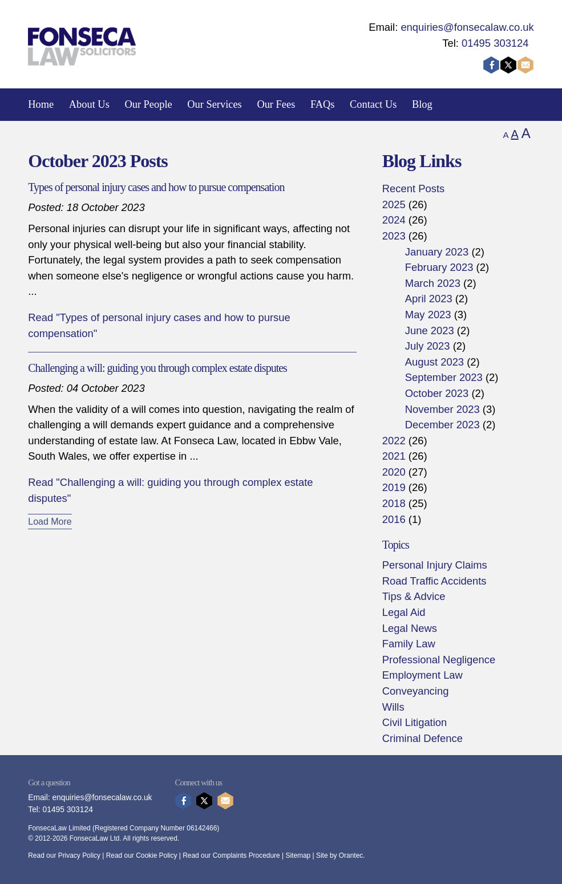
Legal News (409, 628)
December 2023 (442, 425)
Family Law (408, 644)
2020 (394, 472)
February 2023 (439, 267)
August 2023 (434, 362)
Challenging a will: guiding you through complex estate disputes (157, 368)
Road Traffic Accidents (434, 581)
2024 (394, 220)
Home (41, 104)
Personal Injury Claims (434, 565)
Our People (148, 104)
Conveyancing (415, 691)
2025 (394, 204)
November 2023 (442, 409)
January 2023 (436, 252)
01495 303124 (495, 43)
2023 (394, 236)
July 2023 (427, 346)
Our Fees (276, 104)
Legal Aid (404, 612)
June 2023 (429, 330)
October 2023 (436, 393)
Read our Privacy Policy (64, 855)
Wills (393, 707)
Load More (50, 521)
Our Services (214, 104)
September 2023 (444, 377)
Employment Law (422, 675)
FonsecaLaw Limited (59, 828)
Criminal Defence (422, 738)
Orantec (351, 855)
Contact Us (373, 104)
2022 (394, 441)
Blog (422, 104)
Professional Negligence (438, 660)
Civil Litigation (414, 722)
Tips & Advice (414, 596)
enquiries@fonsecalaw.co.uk (467, 27)
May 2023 (428, 315)
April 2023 (428, 299)
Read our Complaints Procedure (231, 855)
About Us (89, 104)
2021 (394, 456)
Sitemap (297, 855)
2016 (394, 519)
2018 (394, 503)
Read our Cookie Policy (141, 855)
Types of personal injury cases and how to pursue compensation (156, 187)
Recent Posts (413, 188)
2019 (394, 487)
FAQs (322, 104)
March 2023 (432, 283)
